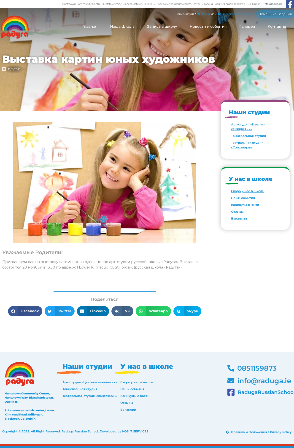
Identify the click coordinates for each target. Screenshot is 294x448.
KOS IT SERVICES (135, 431)
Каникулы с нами (245, 204)
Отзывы (237, 211)
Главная (89, 26)
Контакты (277, 26)
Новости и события (208, 26)
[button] (25, 311)
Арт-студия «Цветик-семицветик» (248, 126)
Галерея (247, 26)
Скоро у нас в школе (247, 191)
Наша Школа (122, 26)
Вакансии (239, 218)
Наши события (243, 198)
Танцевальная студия (248, 136)
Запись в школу (162, 26)
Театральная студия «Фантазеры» (247, 145)
